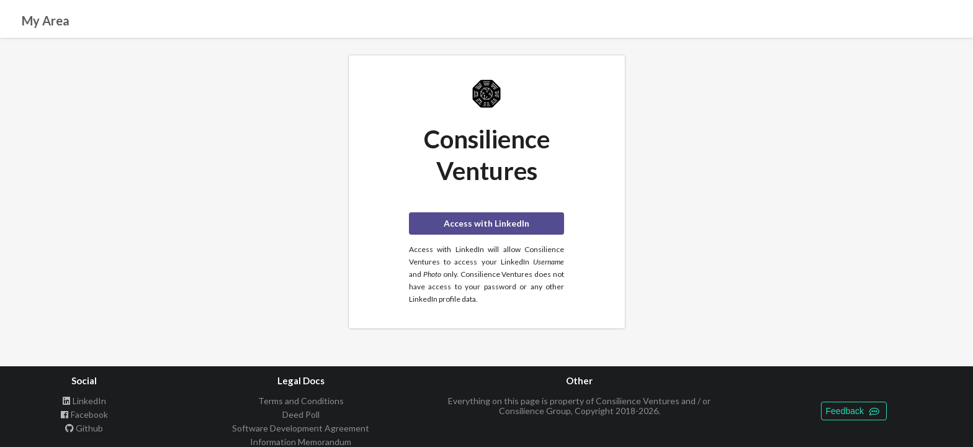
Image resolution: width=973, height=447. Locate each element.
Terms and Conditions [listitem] (301, 401)
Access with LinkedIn (486, 223)
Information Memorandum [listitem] (300, 441)
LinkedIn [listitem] (84, 401)
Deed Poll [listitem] (301, 414)
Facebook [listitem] (84, 414)
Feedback (852, 411)
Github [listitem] (84, 428)
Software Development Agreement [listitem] (300, 428)
